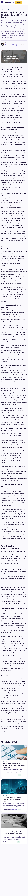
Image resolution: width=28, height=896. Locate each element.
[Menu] (23, 2)
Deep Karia (8, 42)
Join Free (18, 2)
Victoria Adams (7, 809)
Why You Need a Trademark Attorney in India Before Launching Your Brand (14, 765)
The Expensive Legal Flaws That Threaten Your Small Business (13, 832)
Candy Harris (6, 841)
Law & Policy (5, 9)
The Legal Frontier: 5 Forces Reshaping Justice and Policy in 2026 (12, 799)
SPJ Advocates (7, 775)
